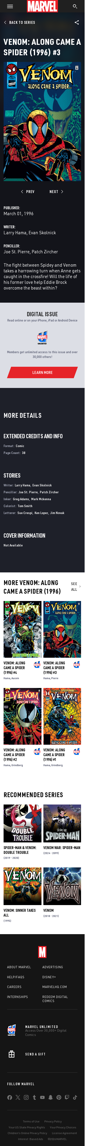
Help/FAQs (16, 977)
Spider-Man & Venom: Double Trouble (20, 850)
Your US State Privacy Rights (27, 1127)
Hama (7, 678)
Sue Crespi (24, 513)
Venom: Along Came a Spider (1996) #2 (14, 755)
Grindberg (17, 765)
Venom (48, 910)
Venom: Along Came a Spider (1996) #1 (54, 755)
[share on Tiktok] (75, 1098)
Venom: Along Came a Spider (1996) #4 (14, 668)
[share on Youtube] (42, 1098)
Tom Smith (25, 506)
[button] (8, 6)
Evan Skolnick (42, 232)
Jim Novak (57, 513)
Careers (14, 987)
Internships (17, 997)
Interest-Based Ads (30, 1139)
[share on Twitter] (17, 1098)
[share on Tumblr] (34, 1098)
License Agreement (64, 1133)
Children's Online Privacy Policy (27, 1133)
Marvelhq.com (54, 987)
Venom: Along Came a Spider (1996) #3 (54, 668)
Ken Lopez (41, 513)
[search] (75, 7)
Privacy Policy (53, 1121)
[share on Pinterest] (58, 1098)
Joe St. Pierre (17, 251)
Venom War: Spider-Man (61, 847)
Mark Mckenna (41, 499)
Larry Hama (15, 232)
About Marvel (19, 967)
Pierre (54, 678)
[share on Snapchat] (50, 1098)
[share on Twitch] (67, 1098)
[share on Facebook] (9, 1098)
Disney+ (49, 977)
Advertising (52, 967)
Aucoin (15, 678)
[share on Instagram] (26, 1098)
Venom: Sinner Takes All (20, 912)
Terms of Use (31, 1121)
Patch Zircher (45, 251)
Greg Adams (21, 499)
